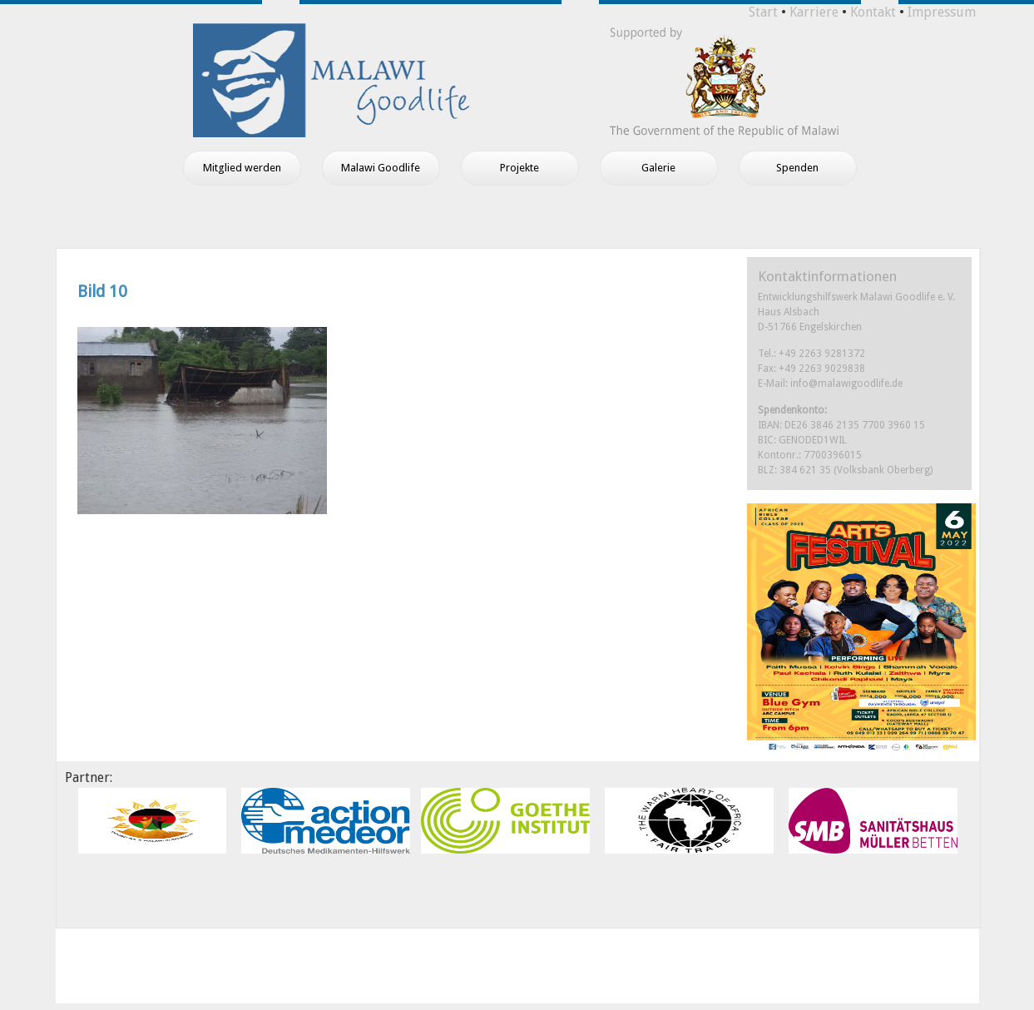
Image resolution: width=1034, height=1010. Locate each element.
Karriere (814, 12)
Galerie (658, 167)
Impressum (942, 12)
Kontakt (873, 12)
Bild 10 (102, 291)
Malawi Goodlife (380, 167)
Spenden (797, 167)
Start (763, 12)
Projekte (519, 167)
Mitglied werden (242, 167)
